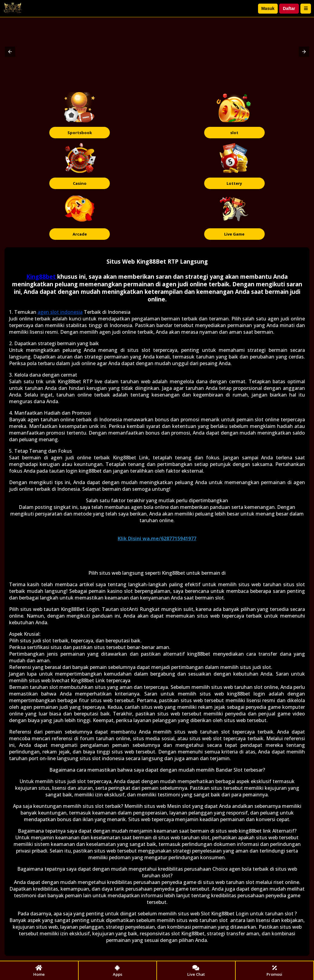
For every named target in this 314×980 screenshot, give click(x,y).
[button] (10, 52)
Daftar (289, 8)
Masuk (268, 8)
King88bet (41, 276)
